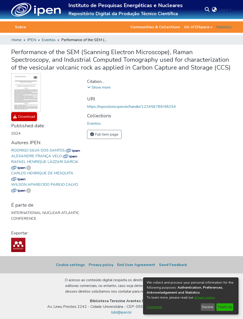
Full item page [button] (104, 134)
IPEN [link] (31, 40)
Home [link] (16, 40)
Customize (154, 307)
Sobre (20, 27)
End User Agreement (136, 264)
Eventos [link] (49, 40)
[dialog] (190, 296)
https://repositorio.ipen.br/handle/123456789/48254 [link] (131, 106)
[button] (36, 9)
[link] (24, 116)
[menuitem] (198, 27)
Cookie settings (70, 264)
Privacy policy (101, 264)
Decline (207, 307)
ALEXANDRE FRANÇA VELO (44, 156)
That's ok (225, 307)
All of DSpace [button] (197, 27)
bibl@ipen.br (121, 312)
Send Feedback (173, 264)
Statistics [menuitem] (224, 27)
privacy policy (204, 297)
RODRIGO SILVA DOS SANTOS (45, 150)
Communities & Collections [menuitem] (155, 27)
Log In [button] (224, 9)
